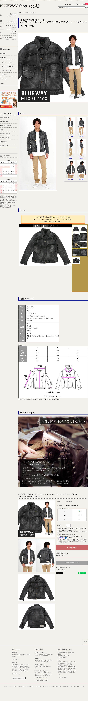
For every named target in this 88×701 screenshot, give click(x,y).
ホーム (5, 686)
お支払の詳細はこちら (41, 680)
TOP (20, 12)
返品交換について (60, 555)
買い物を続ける (61, 570)
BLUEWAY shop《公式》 (21, 6)
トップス (33, 12)
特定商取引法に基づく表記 (69, 686)
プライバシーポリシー (30, 686)
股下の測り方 (63, 538)
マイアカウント (71, 4)
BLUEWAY (26, 12)
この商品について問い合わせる (72, 562)
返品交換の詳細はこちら (19, 678)
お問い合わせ (20, 686)
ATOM (82, 686)
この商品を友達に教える (64, 567)
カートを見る (83, 4)
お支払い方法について (42, 686)
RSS (78, 686)
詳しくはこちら (16, 659)
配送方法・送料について (62, 553)
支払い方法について (61, 552)
